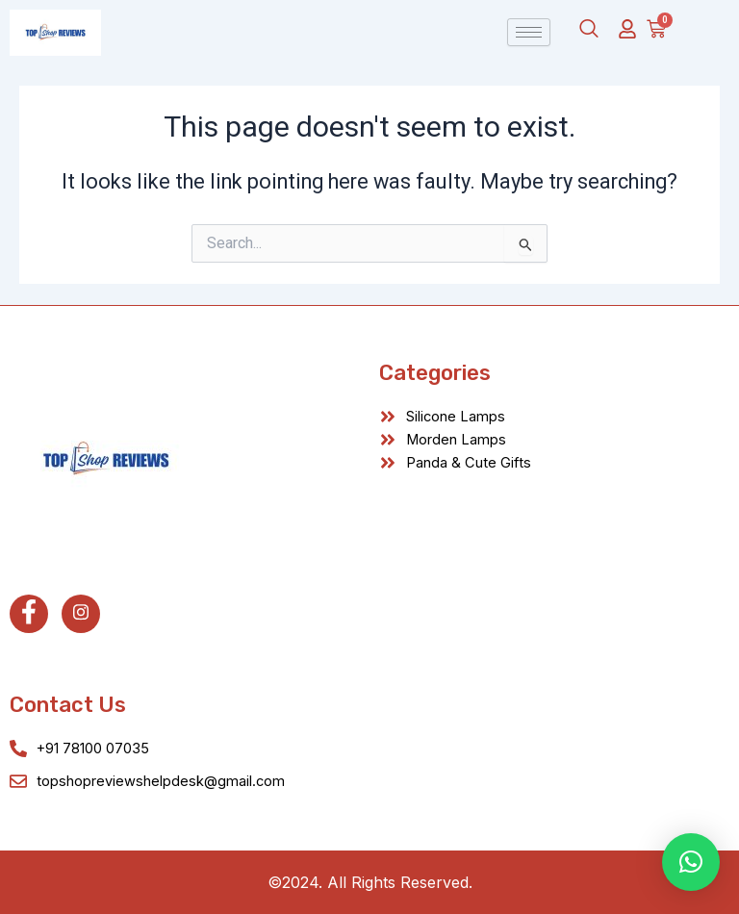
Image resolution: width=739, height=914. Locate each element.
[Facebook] (29, 614)
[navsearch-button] (589, 30)
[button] (691, 862)
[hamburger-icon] (528, 32)
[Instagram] (81, 614)
